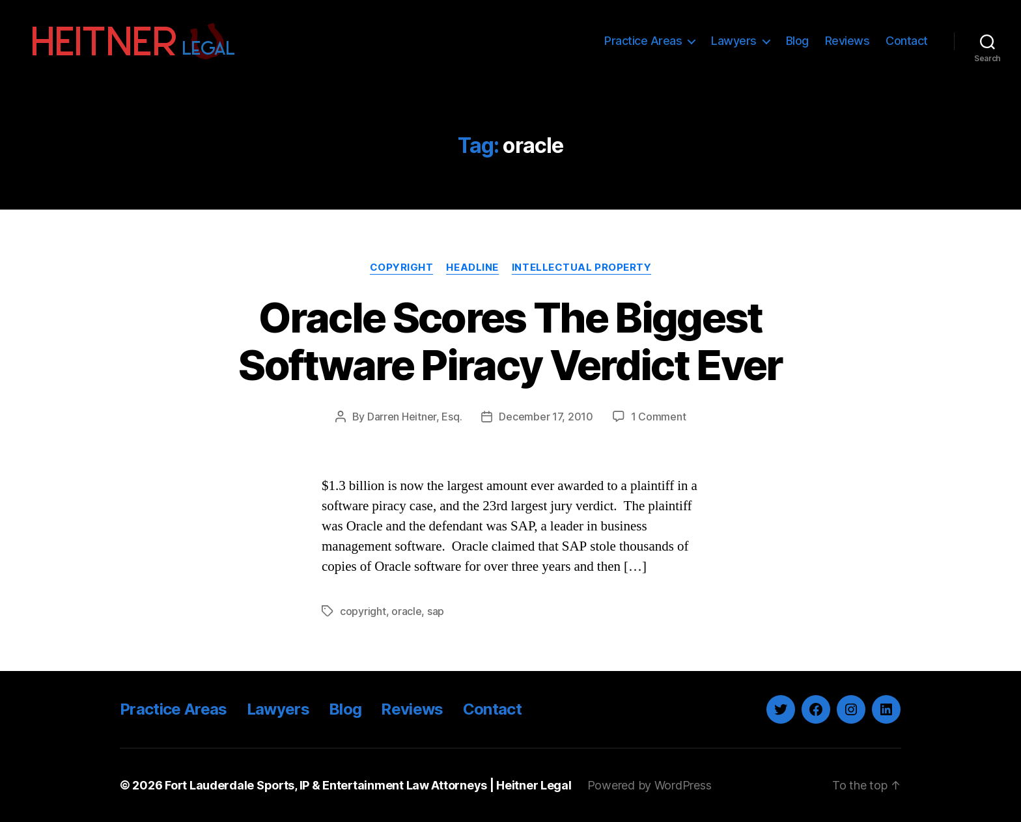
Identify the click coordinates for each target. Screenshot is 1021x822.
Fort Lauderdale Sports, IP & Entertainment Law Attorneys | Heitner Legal (368, 785)
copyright (363, 611)
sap (435, 611)
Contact (907, 41)
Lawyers (734, 41)
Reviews (847, 41)
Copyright (402, 267)
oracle (406, 611)
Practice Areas (643, 41)
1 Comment (658, 416)
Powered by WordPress (649, 785)
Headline (472, 267)
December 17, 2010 (546, 416)
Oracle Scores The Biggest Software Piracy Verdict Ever (510, 341)
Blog (797, 41)
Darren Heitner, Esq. (414, 416)
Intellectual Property (582, 267)
